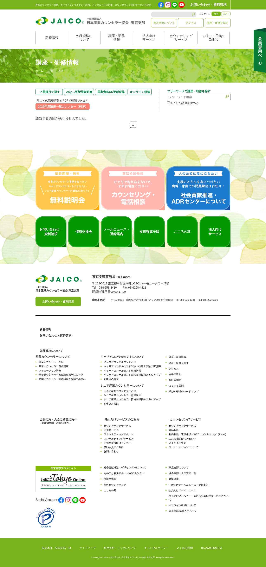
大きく (226, 14)
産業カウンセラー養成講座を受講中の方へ (62, 379)
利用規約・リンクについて (120, 548)
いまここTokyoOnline (214, 37)
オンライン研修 (140, 92)
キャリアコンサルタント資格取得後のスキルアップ (132, 374)
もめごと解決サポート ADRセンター (124, 473)
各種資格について (84, 37)
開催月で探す (51, 92)
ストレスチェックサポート (119, 434)
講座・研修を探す (217, 22)
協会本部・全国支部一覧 (182, 473)
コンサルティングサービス (119, 438)
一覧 (50, 71)
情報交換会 (110, 479)
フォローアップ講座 (50, 370)
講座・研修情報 (116, 37)
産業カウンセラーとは (51, 362)
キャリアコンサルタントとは (120, 362)
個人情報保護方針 (211, 548)
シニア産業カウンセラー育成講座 (122, 395)
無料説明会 (175, 380)
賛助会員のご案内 (114, 447)
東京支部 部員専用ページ (183, 510)
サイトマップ (87, 548)
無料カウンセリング (115, 484)
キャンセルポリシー (156, 548)
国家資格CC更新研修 (111, 92)
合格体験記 (175, 374)
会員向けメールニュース (182, 490)
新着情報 (51, 37)
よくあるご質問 (177, 443)
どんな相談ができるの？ (182, 438)
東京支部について (164, 22)
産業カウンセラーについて (52, 356)
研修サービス (111, 430)
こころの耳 (110, 490)
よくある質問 (176, 385)
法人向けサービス (149, 37)
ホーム (39, 71)
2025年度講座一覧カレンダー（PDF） (63, 106)
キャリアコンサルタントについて (122, 356)
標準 (216, 14)
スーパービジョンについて (184, 447)
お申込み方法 (111, 379)
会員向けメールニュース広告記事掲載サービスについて (198, 498)
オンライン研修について (182, 505)
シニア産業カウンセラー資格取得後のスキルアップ (132, 399)
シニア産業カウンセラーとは (120, 390)
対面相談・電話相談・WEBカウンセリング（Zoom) (197, 434)
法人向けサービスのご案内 (122, 419)
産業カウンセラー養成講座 (54, 366)
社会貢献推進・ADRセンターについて (125, 467)
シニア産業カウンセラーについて (122, 385)
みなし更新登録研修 (79, 92)
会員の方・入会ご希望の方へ (58, 421)
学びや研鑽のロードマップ (184, 391)
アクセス (191, 22)
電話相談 (174, 430)
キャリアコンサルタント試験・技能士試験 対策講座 (132, 366)
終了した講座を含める (183, 103)
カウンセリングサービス (181, 37)
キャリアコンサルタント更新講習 (122, 370)
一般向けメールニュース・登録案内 (188, 484)
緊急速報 (174, 479)
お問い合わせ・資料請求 (208, 4)
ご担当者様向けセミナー (117, 443)
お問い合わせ (111, 451)
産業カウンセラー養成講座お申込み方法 (61, 374)
